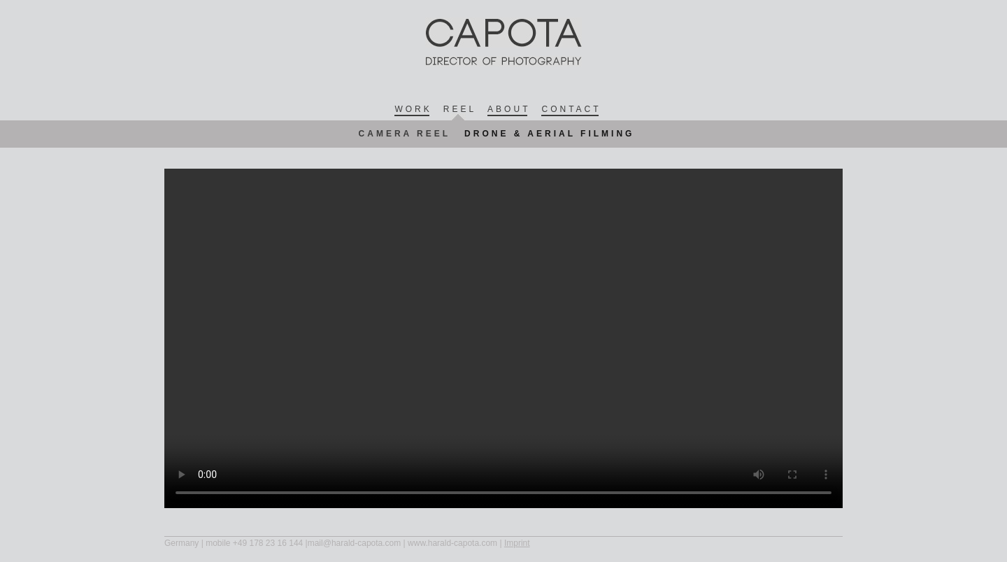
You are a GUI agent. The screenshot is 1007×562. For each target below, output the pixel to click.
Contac (569, 109)
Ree (458, 109)
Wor (411, 109)
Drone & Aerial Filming (549, 134)
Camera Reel (405, 134)
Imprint (517, 543)
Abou (507, 109)
